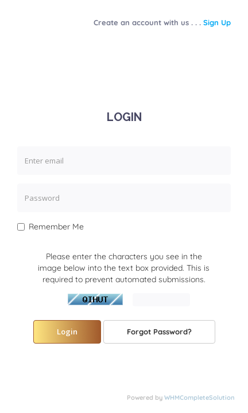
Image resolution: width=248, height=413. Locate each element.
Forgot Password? (159, 331)
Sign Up (217, 22)
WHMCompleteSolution (199, 397)
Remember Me (50, 226)
